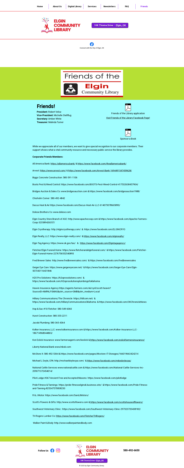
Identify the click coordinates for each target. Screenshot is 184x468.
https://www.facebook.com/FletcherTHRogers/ (80, 416)
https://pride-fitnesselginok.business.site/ (80, 385)
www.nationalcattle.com (70, 367)
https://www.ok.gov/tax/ (63, 243)
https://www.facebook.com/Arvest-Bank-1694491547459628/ (100, 170)
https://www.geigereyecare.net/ (66, 267)
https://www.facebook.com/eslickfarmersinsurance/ (117, 340)
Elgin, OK (121, 25)
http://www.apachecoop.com (83, 219)
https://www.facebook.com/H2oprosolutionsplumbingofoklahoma (66, 281)
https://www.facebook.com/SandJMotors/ (67, 395)
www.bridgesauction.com (74, 191)
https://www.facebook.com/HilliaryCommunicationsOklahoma (64, 302)
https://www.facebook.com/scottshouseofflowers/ (116, 402)
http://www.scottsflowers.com (72, 402)
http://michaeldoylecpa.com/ (69, 361)
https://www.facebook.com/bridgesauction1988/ (115, 191)
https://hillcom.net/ (83, 298)
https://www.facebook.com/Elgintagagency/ (102, 243)
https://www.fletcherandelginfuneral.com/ (84, 250)
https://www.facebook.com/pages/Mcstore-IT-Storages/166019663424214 (99, 354)
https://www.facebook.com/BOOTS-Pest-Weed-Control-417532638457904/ (99, 184)
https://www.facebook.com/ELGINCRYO (104, 229)
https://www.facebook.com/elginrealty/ (104, 236)
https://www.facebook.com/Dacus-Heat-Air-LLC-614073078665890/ (85, 205)
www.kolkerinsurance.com (69, 329)
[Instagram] (58, 450)
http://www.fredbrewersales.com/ (70, 260)
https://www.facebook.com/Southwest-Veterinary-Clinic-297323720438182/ (101, 409)
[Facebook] (91, 44)
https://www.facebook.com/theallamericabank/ (102, 164)
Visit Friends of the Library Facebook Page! (128, 118)
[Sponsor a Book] (128, 134)
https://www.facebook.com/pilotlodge (107, 378)
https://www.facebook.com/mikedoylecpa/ (109, 361)
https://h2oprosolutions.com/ (67, 278)
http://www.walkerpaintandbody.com (73, 423)
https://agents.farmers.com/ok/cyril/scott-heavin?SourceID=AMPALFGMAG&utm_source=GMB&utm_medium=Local (71, 289)
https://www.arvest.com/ (53, 170)
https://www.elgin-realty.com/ (65, 236)
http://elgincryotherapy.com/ (66, 229)
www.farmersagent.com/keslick (71, 340)
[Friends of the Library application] (128, 109)
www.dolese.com (62, 212)
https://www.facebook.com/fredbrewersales (113, 260)
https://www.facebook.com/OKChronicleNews (123, 302)
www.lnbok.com (63, 347)
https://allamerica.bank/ (63, 164)
